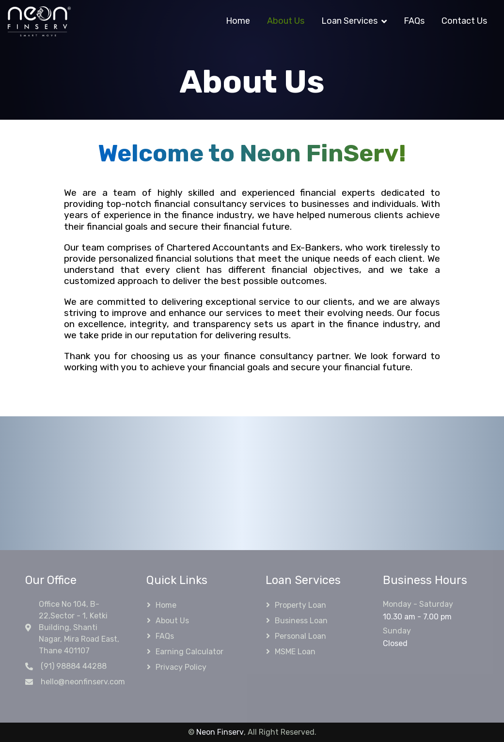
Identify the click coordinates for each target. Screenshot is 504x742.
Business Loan (301, 620)
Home (238, 21)
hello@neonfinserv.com (83, 681)
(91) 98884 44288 (74, 666)
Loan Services (349, 21)
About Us (285, 21)
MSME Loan (295, 651)
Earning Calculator (189, 651)
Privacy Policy (181, 667)
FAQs (414, 21)
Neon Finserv (220, 732)
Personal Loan (300, 636)
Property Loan (300, 605)
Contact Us (464, 21)
